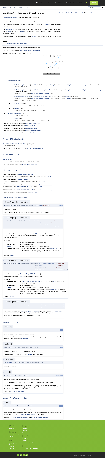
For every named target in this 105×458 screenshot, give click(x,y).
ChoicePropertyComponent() (19, 417)
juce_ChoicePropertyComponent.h (30, 50)
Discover (39, 3)
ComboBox (68, 98)
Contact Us (25, 438)
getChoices (17, 113)
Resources (11, 448)
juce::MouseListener (31, 128)
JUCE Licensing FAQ (27, 442)
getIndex (16, 108)
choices (76, 85)
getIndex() (8, 29)
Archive (24, 432)
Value (35, 85)
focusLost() (30, 186)
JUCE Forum (25, 428)
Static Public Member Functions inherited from (20, 192)
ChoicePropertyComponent (22, 85)
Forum (80, 3)
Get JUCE (93, 3)
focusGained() (20, 186)
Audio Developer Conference (30, 448)
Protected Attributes (89, 12)
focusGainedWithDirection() (24, 189)
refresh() (8, 31)
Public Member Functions (64, 12)
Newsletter (58, 3)
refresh (16, 118)
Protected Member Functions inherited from (23, 148)
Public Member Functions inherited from (21, 123)
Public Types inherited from (18, 174)
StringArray (46, 24)
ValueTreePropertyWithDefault (43, 90)
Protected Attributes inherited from (20, 164)
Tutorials (11, 445)
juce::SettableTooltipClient (33, 130)
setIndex (16, 103)
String (52, 85)
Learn (48, 3)
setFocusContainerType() (34, 184)
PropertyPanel (22, 43)
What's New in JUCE (14, 435)
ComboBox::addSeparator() (28, 414)
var (88, 85)
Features (11, 436)
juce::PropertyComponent (32, 123)
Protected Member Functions (77, 12)
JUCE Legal (25, 440)
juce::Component (30, 125)
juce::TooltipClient (30, 133)
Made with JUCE (13, 446)
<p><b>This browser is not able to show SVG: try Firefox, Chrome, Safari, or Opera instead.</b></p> (52, 64)
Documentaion (13, 443)
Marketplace (70, 3)
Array (84, 85)
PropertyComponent (10, 17)
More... (50, 176)
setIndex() (34, 36)
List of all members (99, 12)
